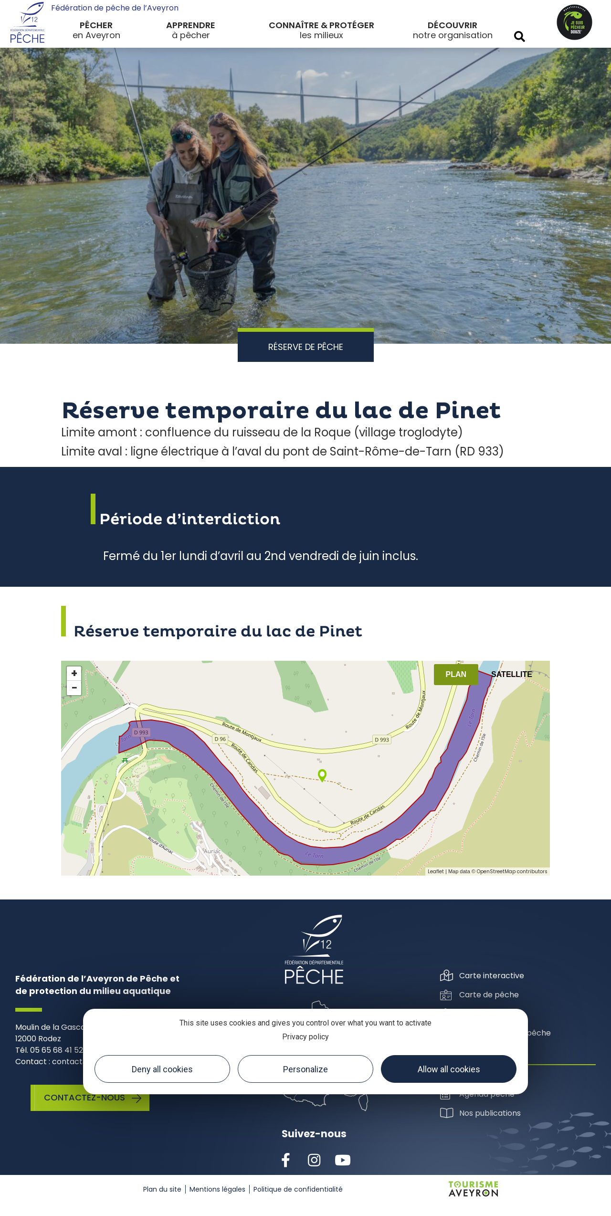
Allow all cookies (449, 1069)
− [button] (74, 688)
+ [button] (74, 673)
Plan (456, 674)
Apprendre (190, 25)
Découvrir (452, 25)
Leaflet (436, 871)
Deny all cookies (162, 1069)
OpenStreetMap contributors (512, 871)
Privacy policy (305, 1036)
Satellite (511, 674)
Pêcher (96, 25)
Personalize (305, 1069)
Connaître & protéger (321, 25)
